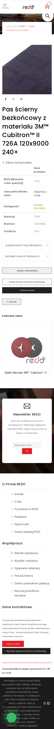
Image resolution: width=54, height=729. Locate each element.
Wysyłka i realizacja (26, 560)
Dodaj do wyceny (27, 290)
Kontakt (19, 494)
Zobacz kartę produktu (17, 162)
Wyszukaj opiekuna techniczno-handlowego (26, 651)
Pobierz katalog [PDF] (27, 531)
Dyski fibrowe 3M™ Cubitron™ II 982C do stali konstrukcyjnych (27, 372)
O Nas (18, 501)
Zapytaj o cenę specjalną (27, 271)
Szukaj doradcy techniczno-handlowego (27, 282)
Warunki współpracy (26, 553)
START (22, 26)
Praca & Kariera (23, 575)
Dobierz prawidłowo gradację (31, 583)
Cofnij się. (11, 302)
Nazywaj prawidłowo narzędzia (26, 593)
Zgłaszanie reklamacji (27, 568)
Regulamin (20, 516)
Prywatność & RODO (26, 509)
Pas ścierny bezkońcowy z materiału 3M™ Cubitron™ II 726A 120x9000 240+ (25, 130)
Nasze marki (21, 524)
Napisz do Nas (13, 644)
